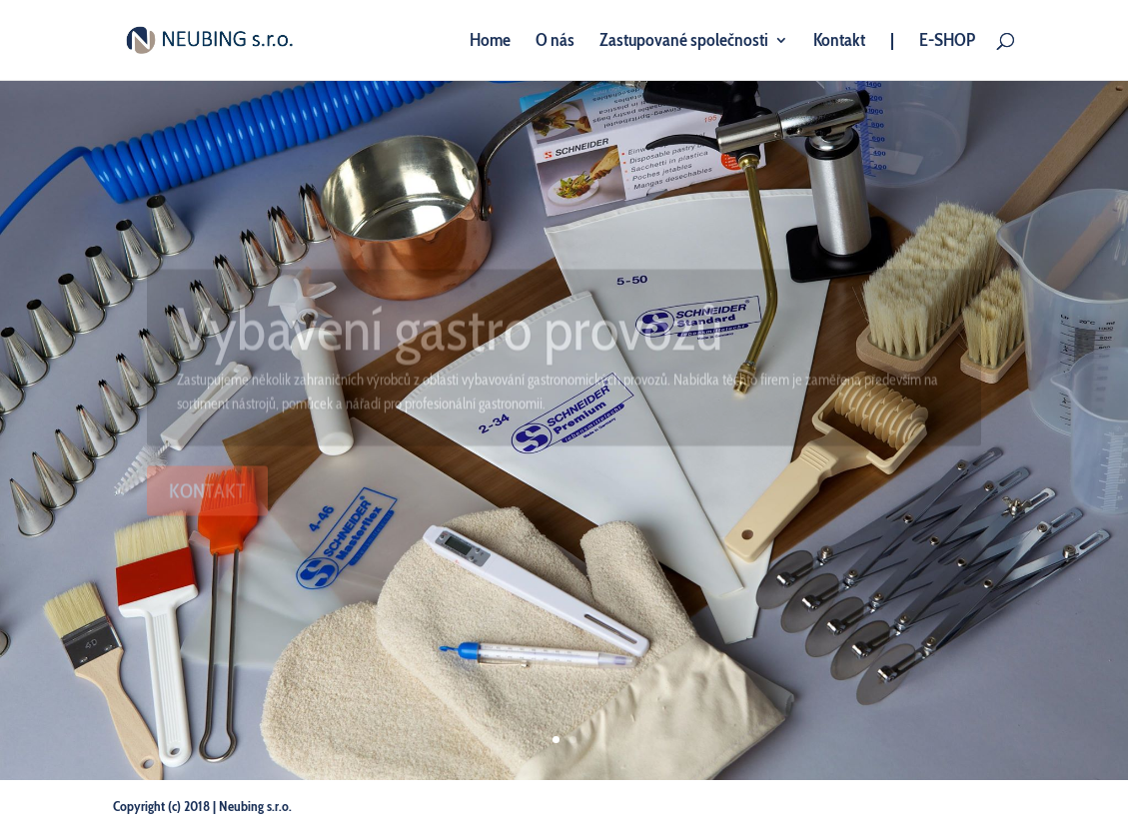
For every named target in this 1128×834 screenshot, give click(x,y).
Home (490, 42)
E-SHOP (947, 42)
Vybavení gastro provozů (450, 329)
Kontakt (839, 42)
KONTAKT (207, 492)
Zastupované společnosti (683, 42)
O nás (555, 42)
